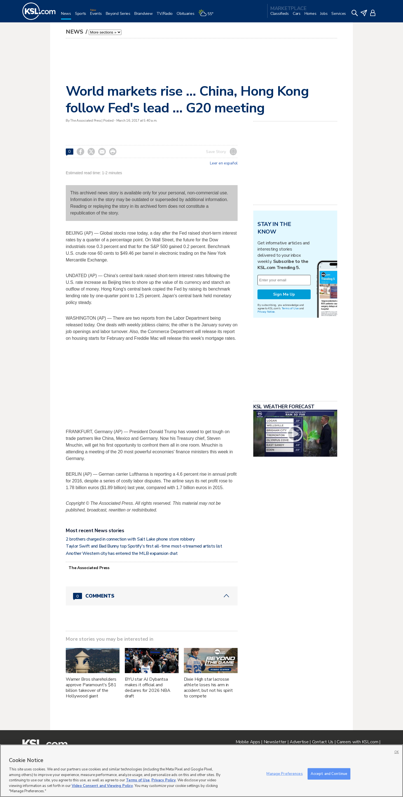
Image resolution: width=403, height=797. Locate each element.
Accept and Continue (329, 773)
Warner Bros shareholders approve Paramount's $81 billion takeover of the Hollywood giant (91, 687)
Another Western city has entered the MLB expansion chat (121, 553)
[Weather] (207, 15)
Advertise (299, 742)
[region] (201, 770)
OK (396, 752)
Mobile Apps (248, 742)
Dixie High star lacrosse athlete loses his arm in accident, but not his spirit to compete (208, 687)
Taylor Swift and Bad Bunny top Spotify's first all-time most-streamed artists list (144, 546)
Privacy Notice (266, 311)
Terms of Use (290, 308)
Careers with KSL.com (357, 742)
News (75, 32)
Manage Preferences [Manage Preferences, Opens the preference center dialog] (284, 773)
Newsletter (275, 742)
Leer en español (224, 163)
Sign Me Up (284, 294)
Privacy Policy (163, 780)
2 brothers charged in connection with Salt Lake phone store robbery (130, 539)
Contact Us (322, 742)
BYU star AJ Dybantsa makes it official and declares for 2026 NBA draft (147, 687)
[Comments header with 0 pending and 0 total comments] (152, 595)
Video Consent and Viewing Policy (102, 785)
